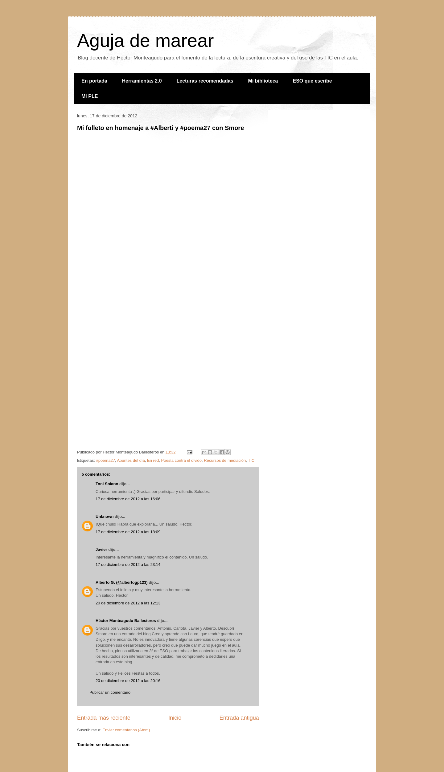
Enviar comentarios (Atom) (126, 730)
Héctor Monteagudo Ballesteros (126, 620)
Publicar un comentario (109, 692)
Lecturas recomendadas (205, 80)
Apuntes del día (131, 460)
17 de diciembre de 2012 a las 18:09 (128, 532)
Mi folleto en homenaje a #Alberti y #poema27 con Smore (160, 127)
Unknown (105, 516)
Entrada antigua (239, 718)
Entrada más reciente (103, 718)
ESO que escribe (312, 80)
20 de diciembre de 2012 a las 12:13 (128, 603)
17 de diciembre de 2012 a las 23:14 (128, 564)
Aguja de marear (145, 40)
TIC (251, 460)
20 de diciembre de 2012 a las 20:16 (128, 680)
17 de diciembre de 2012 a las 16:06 (128, 499)
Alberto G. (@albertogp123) (122, 582)
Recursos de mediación (225, 460)
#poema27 (105, 460)
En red (153, 460)
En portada (94, 80)
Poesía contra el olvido (181, 460)
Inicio (174, 718)
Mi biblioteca (263, 80)
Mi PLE (89, 96)
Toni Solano (107, 483)
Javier (101, 549)
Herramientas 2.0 (142, 80)
